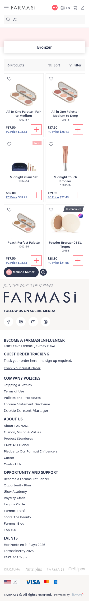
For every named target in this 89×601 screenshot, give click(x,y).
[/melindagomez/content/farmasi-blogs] (14, 524)
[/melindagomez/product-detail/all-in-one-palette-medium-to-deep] (65, 99)
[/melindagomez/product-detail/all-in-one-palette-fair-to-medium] (24, 99)
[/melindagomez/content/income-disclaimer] (27, 404)
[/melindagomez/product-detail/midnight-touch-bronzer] (65, 165)
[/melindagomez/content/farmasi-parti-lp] (14, 511)
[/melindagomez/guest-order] (22, 368)
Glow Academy (15, 492)
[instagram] (21, 321)
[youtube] (33, 321)
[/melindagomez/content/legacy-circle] (14, 504)
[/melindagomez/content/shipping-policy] (18, 385)
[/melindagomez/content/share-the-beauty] (17, 517)
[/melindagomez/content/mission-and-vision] (22, 432)
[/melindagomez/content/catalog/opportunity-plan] (17, 485)
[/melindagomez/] (23, 7)
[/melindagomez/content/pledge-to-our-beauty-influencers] (30, 451)
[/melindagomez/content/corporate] (16, 445)
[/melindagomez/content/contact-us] (12, 464)
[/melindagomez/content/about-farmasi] (16, 426)
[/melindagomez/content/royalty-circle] (15, 498)
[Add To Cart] (36, 129)
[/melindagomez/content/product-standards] (18, 439)
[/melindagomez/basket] (75, 7)
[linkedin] (45, 321)
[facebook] (8, 321)
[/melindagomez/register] (29, 346)
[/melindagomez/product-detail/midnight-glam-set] (24, 163)
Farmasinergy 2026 (19, 551)
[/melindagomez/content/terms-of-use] (14, 391)
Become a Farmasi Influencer (26, 479)
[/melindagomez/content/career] (9, 458)
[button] (12, 582)
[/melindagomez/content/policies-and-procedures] (22, 398)
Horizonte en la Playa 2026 (24, 545)
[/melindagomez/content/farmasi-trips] (15, 557)
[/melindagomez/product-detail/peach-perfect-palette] (24, 228)
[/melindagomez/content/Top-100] (10, 530)
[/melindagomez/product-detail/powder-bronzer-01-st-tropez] (65, 230)
